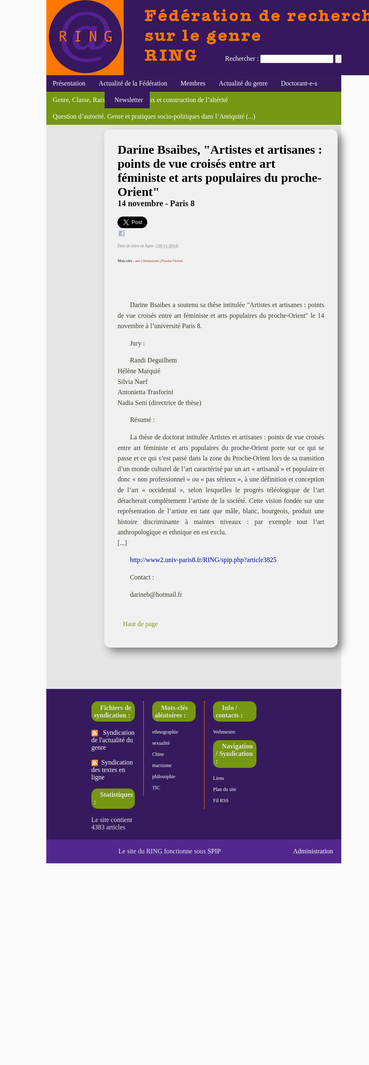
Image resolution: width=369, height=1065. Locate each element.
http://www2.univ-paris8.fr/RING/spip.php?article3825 (203, 559)
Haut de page (140, 623)
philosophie (163, 776)
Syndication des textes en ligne (112, 770)
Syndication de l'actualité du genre (112, 740)
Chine (158, 754)
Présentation (69, 83)
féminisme (151, 261)
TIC (156, 788)
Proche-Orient (171, 261)
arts (138, 261)
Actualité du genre (243, 83)
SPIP (213, 851)
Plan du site (224, 789)
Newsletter (127, 99)
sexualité (161, 743)
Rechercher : (242, 58)
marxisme (162, 765)
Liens (218, 778)
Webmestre (224, 732)
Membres (192, 83)
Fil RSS (221, 800)
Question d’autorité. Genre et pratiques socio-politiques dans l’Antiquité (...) (154, 116)
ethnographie (165, 732)
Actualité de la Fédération (133, 83)
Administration (313, 851)
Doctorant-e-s (299, 83)
